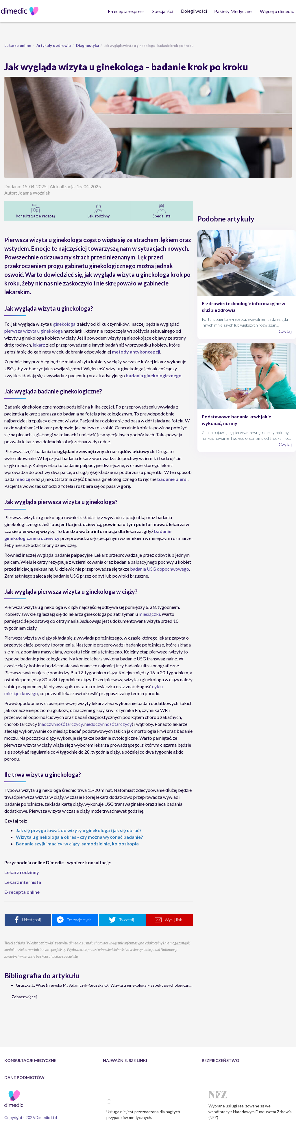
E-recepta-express (126, 11)
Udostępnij (31, 919)
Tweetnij (126, 919)
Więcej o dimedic (277, 11)
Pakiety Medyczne (233, 11)
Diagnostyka (87, 45)
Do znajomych (79, 919)
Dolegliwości (195, 11)
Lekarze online (17, 45)
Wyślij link (173, 919)
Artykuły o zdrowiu (53, 45)
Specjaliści (163, 11)
